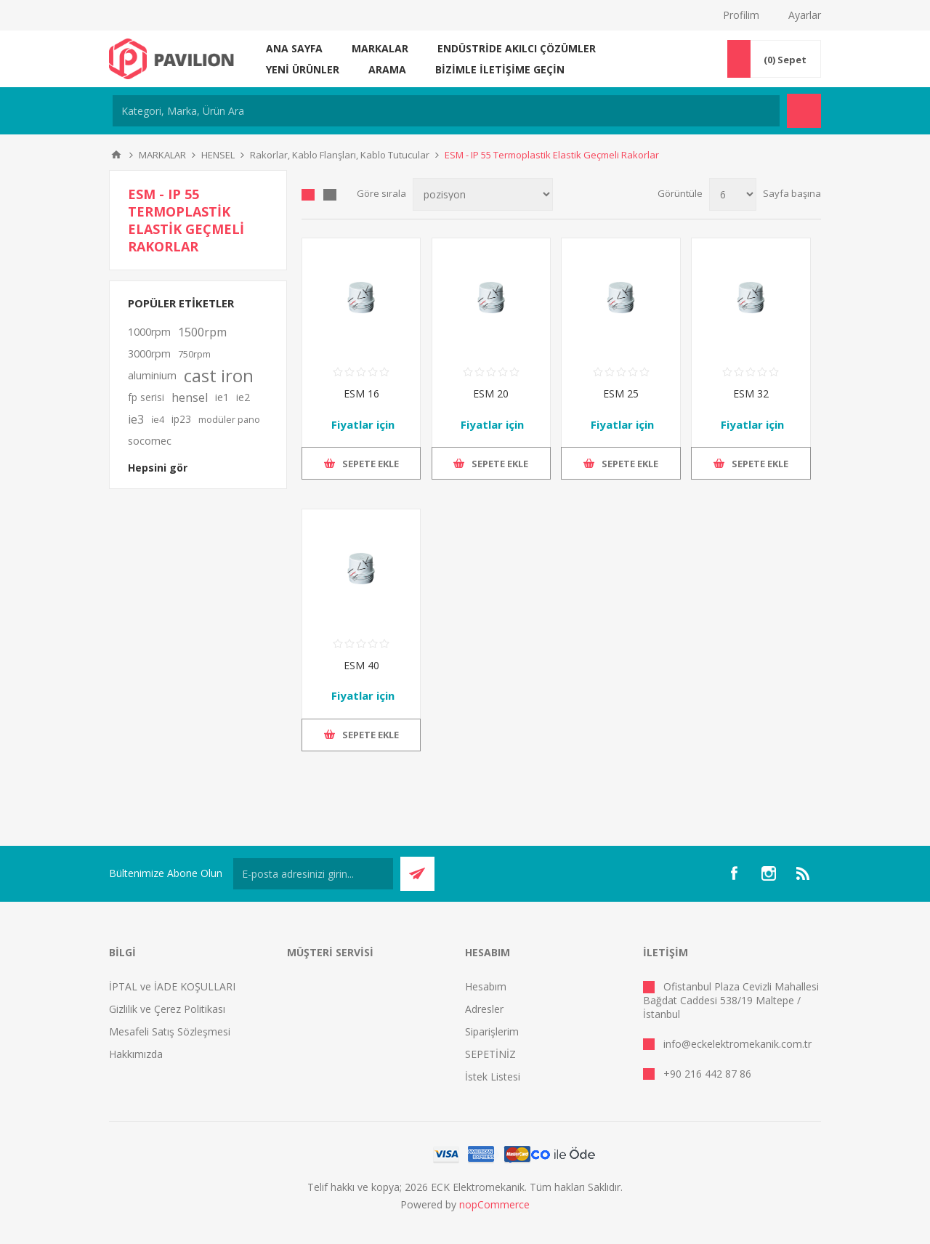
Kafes (308, 195)
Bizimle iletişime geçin (500, 69)
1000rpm (149, 332)
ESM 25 (621, 393)
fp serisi (146, 397)
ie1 (222, 397)
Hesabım (485, 986)
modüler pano (229, 419)
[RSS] (803, 873)
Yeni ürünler (302, 69)
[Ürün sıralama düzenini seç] (483, 194)
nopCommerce (494, 1204)
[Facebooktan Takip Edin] (733, 873)
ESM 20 (491, 393)
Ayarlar (804, 15)
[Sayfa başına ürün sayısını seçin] (732, 194)
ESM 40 (361, 665)
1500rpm (202, 332)
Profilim (741, 15)
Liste (329, 195)
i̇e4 (157, 419)
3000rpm (149, 353)
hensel (189, 397)
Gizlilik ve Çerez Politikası (167, 1009)
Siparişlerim (492, 1031)
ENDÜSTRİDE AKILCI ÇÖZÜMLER (516, 48)
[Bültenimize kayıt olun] (313, 873)
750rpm (194, 353)
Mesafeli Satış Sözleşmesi (169, 1031)
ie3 (136, 419)
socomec (149, 441)
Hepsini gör (157, 467)
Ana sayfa (294, 48)
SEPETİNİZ (490, 1054)
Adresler (484, 1009)
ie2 (243, 397)
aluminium (152, 375)
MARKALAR (380, 48)
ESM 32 (751, 393)
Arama (387, 69)
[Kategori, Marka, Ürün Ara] (446, 110)
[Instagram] (768, 873)
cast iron (219, 376)
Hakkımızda (136, 1054)
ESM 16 (361, 393)
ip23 (181, 419)
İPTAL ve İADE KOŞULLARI (172, 986)
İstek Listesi (492, 1076)
